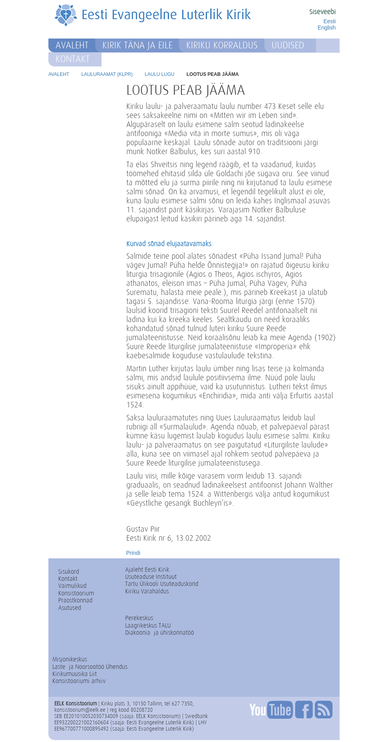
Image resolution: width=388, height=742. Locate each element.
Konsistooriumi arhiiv (79, 681)
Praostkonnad (75, 600)
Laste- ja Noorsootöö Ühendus (89, 666)
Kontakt (72, 59)
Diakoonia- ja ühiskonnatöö (159, 632)
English (327, 27)
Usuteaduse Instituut (151, 576)
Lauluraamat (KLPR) (107, 74)
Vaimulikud (72, 585)
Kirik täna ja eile (137, 45)
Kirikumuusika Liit (74, 673)
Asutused (69, 607)
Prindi (133, 553)
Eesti (329, 21)
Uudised (288, 45)
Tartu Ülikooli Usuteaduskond (161, 583)
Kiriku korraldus (222, 45)
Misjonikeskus (69, 659)
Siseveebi (322, 12)
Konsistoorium (76, 593)
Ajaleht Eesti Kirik (147, 569)
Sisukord (68, 571)
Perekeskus (139, 618)
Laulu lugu (159, 74)
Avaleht (72, 45)
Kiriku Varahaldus (147, 591)
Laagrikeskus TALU (148, 625)
